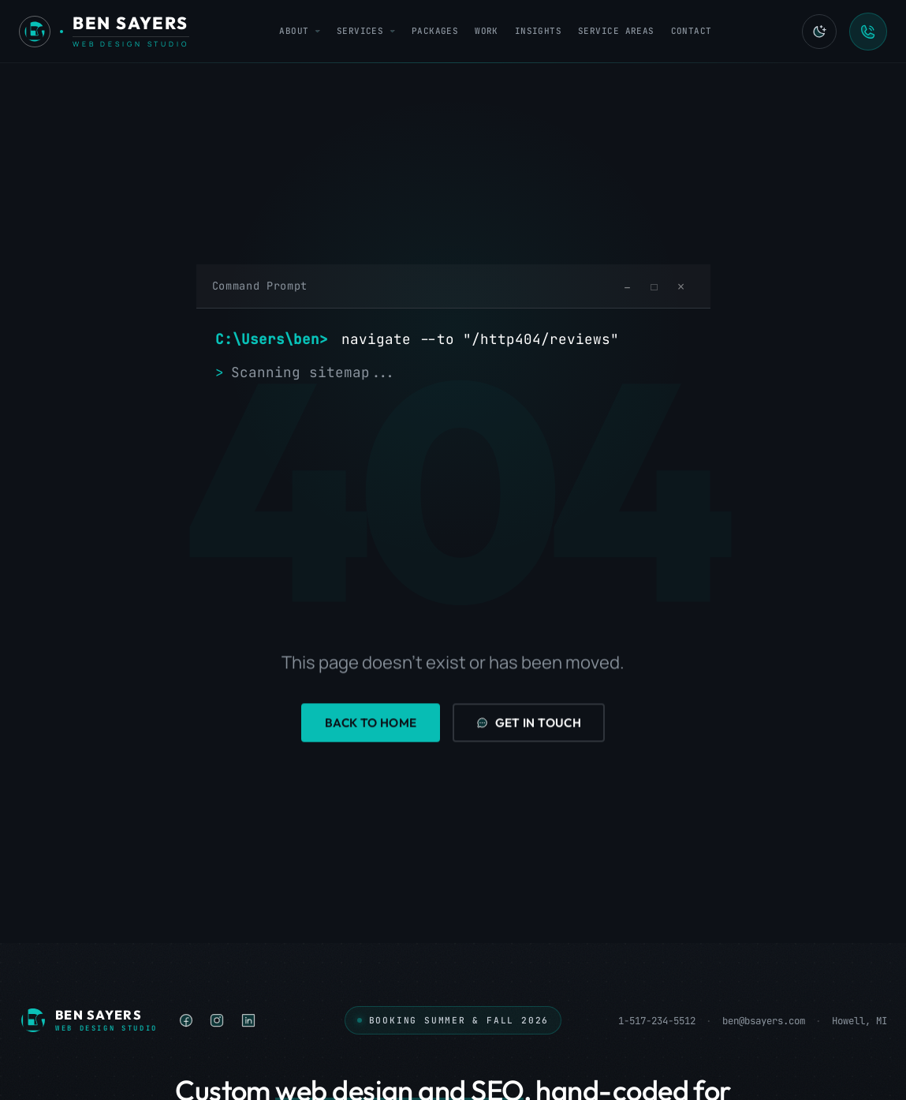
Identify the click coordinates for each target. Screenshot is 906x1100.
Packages (435, 30)
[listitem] (186, 1021)
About (299, 30)
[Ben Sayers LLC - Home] (104, 31)
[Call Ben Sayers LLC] (868, 32)
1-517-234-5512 (656, 1020)
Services (366, 30)
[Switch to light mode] (819, 31)
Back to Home (371, 723)
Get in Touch (528, 723)
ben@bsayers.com (763, 1020)
